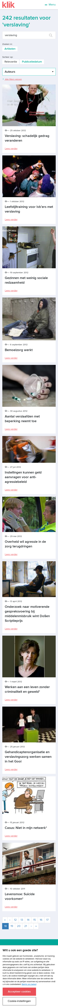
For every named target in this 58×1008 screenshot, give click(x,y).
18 (6, 926)
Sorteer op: (7, 57)
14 (28, 919)
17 (47, 919)
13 (22, 919)
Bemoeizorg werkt (19, 350)
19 (12, 926)
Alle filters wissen (12, 79)
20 (18, 926)
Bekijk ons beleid (29, 984)
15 (34, 919)
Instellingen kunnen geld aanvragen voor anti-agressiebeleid (23, 477)
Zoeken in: (7, 44)
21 (25, 926)
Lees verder (11, 148)
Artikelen (9, 48)
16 (41, 919)
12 (15, 919)
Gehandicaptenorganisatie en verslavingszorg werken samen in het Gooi (28, 757)
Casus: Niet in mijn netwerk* (26, 828)
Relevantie (10, 61)
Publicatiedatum (32, 61)
